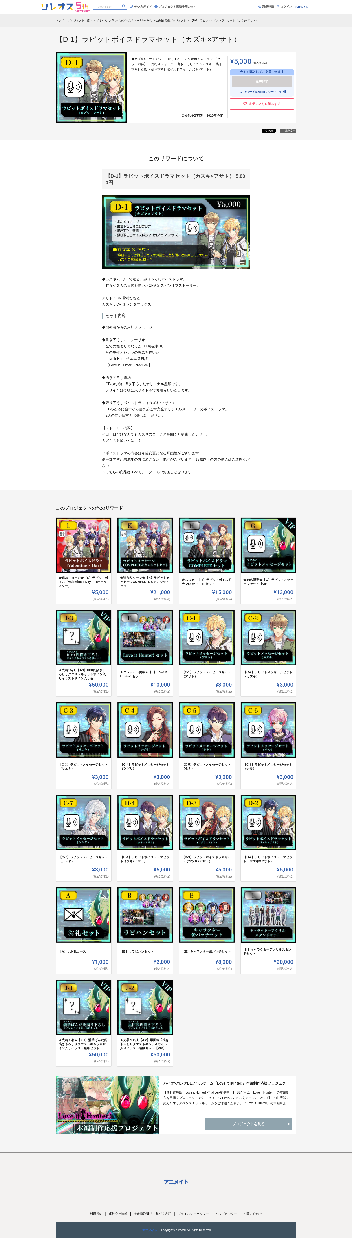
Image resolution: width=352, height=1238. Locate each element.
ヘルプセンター (226, 1214)
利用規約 (96, 1214)
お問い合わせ (252, 1214)
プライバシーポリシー (193, 1214)
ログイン (284, 6)
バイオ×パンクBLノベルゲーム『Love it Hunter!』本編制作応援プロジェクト (226, 1083)
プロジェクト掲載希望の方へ (175, 6)
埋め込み (288, 130)
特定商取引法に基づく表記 (152, 1214)
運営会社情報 (118, 1214)
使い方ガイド (141, 6)
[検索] (124, 7)
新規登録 (266, 6)
